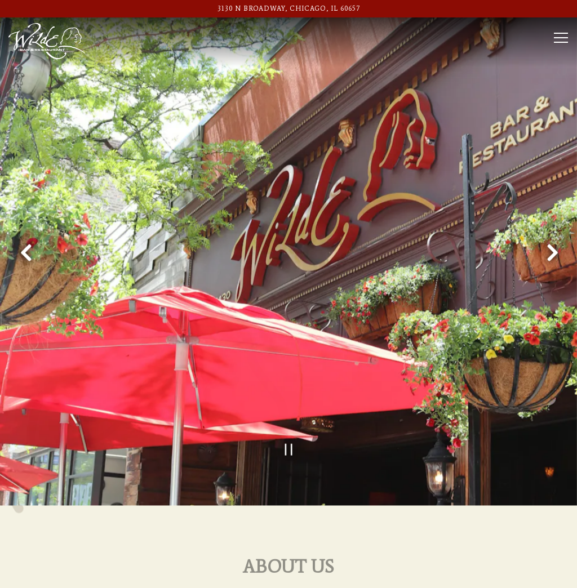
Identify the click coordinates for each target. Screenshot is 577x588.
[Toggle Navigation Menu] (561, 38)
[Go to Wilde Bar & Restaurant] (288, 8)
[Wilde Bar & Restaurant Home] (46, 41)
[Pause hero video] (288, 427)
